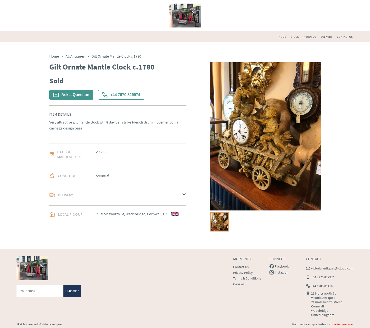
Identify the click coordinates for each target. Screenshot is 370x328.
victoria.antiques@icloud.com (332, 268)
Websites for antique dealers (309, 324)
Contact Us (241, 267)
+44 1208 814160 (322, 286)
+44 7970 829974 (121, 94)
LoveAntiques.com (342, 324)
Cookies (238, 284)
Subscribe (72, 291)
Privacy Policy (243, 272)
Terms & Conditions (247, 278)
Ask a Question (71, 95)
